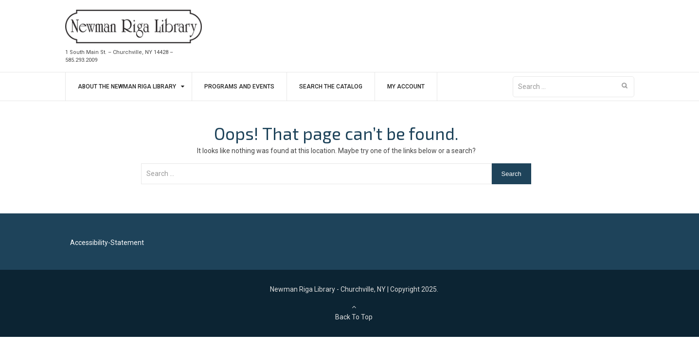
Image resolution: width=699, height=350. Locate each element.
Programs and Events (239, 86)
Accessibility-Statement (107, 242)
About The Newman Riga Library (127, 86)
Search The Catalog (330, 86)
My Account (406, 86)
